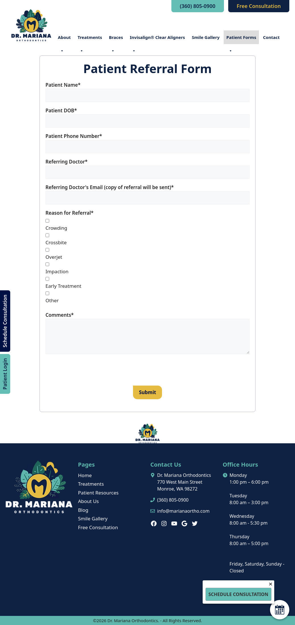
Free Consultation (259, 6)
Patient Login (5, 373)
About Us (88, 501)
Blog (83, 510)
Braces (116, 39)
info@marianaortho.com (183, 511)
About (64, 39)
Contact (271, 37)
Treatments (90, 39)
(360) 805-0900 (197, 6)
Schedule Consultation (5, 321)
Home (85, 475)
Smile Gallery (206, 37)
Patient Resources (98, 492)
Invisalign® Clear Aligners (157, 39)
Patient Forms (241, 39)
